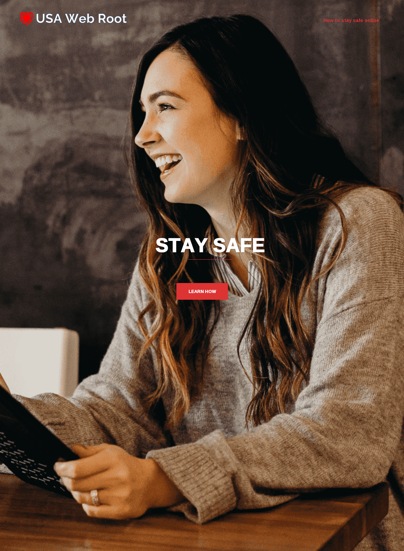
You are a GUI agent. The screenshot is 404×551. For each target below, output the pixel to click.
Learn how (202, 291)
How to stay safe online (351, 20)
